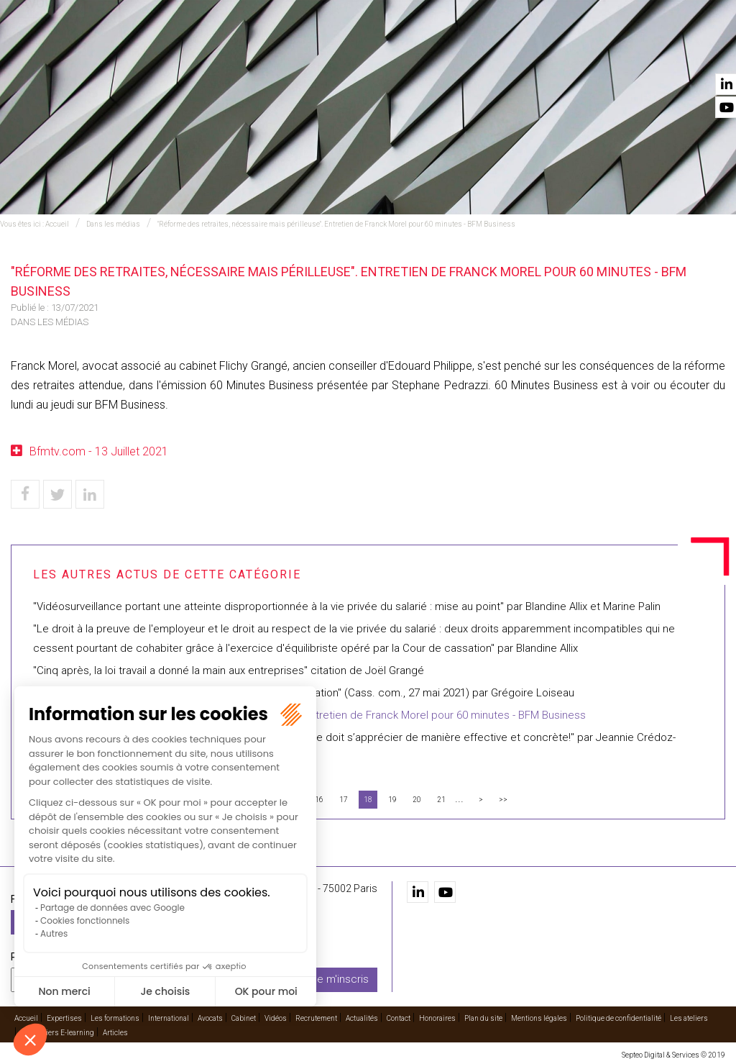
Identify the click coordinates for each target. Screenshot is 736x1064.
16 (319, 800)
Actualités (642, 51)
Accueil (122, 51)
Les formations (256, 51)
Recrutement (569, 51)
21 (441, 800)
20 (417, 800)
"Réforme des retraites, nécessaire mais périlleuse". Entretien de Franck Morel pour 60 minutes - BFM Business (336, 224)
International (343, 51)
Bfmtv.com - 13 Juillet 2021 (98, 451)
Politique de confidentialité (618, 1018)
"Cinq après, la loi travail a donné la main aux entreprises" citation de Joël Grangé (228, 670)
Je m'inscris (340, 979)
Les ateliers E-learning (57, 1033)
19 (392, 800)
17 (343, 800)
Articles (115, 1033)
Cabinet (462, 51)
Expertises (178, 51)
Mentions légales (539, 1018)
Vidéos (508, 51)
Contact (702, 51)
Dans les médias (113, 224)
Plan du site (483, 1018)
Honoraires (437, 1018)
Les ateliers (689, 1018)
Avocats (411, 51)
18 (368, 800)
